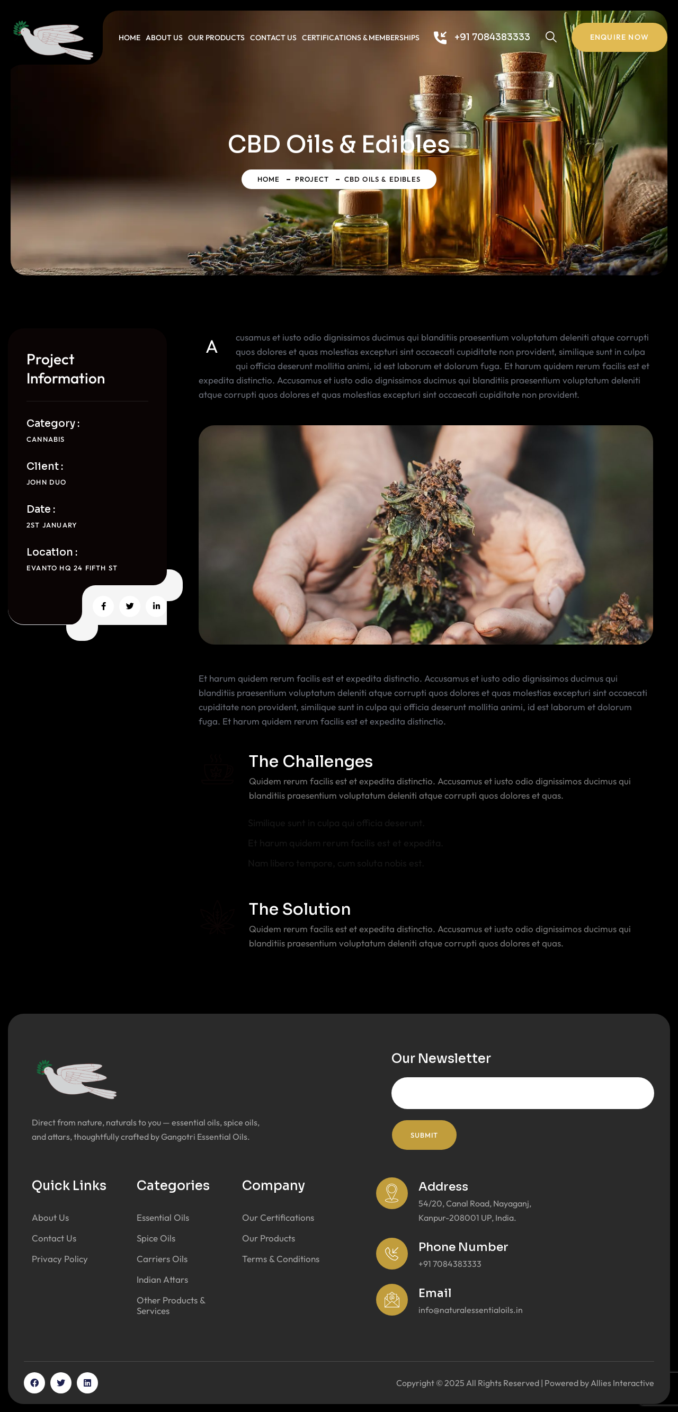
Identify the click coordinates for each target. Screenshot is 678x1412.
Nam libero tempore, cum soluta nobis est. (336, 863)
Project (312, 179)
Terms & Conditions (280, 1258)
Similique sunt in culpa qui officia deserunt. (336, 823)
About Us (164, 37)
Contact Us (273, 37)
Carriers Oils (162, 1258)
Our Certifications (278, 1217)
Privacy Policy (60, 1258)
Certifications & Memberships (361, 37)
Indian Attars (162, 1279)
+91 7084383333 (492, 37)
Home (129, 37)
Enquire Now (619, 37)
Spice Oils (156, 1238)
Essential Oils (163, 1217)
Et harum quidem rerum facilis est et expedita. (345, 843)
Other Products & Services (171, 1305)
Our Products (216, 37)
